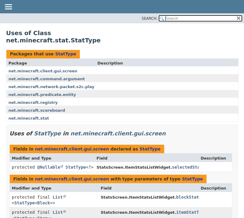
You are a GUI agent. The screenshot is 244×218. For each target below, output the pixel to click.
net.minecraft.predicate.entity (42, 94)
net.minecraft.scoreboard (36, 110)
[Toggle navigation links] (8, 7)
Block (43, 202)
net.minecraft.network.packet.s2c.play (51, 86)
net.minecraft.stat (28, 118)
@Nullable (48, 167)
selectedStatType (192, 167)
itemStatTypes (192, 212)
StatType (65, 53)
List (58, 197)
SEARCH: (150, 18)
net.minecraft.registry (33, 102)
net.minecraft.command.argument (46, 79)
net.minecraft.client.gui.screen (42, 71)
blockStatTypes (194, 197)
